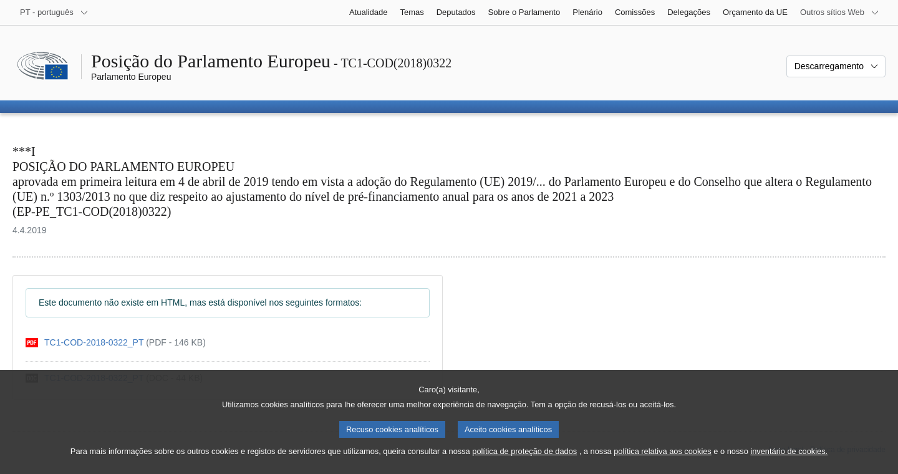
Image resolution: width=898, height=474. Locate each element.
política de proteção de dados (524, 462)
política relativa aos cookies (663, 462)
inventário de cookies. (789, 462)
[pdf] (116, 342)
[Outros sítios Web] (840, 12)
